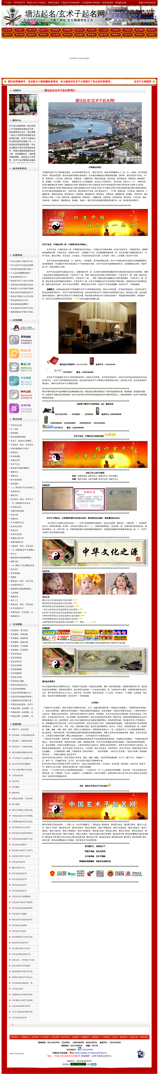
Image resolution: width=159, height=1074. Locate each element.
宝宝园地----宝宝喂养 (19, 650)
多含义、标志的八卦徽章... (22, 441)
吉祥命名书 (15, 491)
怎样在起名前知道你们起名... (23, 285)
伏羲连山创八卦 (17, 538)
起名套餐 (139, 30)
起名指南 (14, 484)
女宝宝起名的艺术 (19, 891)
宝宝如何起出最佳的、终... (22, 983)
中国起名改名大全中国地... (22, 816)
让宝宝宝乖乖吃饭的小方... (22, 693)
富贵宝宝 (14, 452)
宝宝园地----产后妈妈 (19, 646)
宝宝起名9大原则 (18, 931)
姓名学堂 (15, 781)
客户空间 (65, 1037)
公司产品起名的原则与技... (22, 1012)
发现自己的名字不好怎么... (22, 977)
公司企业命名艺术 (19, 1018)
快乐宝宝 (14, 569)
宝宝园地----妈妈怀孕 (19, 638)
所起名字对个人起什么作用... (23, 281)
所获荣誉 (55, 30)
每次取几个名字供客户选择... (23, 288)
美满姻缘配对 (26, 343)
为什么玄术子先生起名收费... (23, 265)
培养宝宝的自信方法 (19, 685)
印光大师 (14, 515)
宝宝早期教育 (16, 673)
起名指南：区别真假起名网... (23, 735)
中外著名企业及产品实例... (22, 1000)
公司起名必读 (17, 775)
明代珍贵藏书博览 (18, 437)
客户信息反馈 (16, 480)
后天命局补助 (26, 409)
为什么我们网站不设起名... (22, 770)
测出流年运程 (26, 395)
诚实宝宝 (14, 495)
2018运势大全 (26, 398)
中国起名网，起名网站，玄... (23, 708)
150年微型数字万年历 (20, 448)
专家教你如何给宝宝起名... (22, 821)
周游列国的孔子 (17, 542)
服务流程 (103, 34)
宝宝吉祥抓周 (16, 665)
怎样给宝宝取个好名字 (21, 856)
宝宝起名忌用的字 (19, 845)
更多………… (85, 622)
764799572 (71, 1050)
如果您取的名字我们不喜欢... (23, 312)
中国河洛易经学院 (102, 643)
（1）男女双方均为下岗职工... (23, 487)
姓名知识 (67, 34)
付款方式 (127, 34)
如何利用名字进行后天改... (22, 971)
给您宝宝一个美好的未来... (22, 747)
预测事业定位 (26, 368)
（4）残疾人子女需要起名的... (23, 565)
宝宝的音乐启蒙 (17, 681)
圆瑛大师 (14, 561)
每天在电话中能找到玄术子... (23, 292)
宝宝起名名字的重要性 (21, 896)
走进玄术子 (43, 30)
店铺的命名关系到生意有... (22, 994)
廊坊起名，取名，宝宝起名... (23, 604)
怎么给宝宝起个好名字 (21, 948)
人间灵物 (14, 593)
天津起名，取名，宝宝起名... (23, 445)
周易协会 (25, 1037)
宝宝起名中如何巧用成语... (22, 902)
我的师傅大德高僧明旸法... (22, 558)
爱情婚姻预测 (26, 341)
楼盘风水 (31, 34)
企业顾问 (75, 1037)
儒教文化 (14, 472)
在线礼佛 (133, 1037)
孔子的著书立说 (17, 522)
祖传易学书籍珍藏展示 (20, 468)
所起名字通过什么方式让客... (23, 296)
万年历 (115, 1037)
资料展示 (43, 34)
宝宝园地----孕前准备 (19, 634)
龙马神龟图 (15, 456)
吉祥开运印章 (16, 526)
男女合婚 (19, 34)
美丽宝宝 (14, 597)
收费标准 (115, 34)
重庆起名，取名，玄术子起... (23, 581)
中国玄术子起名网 (117, 643)
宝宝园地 (15, 787)
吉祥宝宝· (79, 30)
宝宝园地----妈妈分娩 (19, 642)
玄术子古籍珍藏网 (86, 643)
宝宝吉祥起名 (16, 654)
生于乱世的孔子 (17, 608)
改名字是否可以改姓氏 (21, 966)
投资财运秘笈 (26, 357)
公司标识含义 (16, 507)
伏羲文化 (14, 519)
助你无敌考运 (26, 384)
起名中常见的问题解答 (21, 764)
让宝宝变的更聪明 (18, 689)
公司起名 (115, 30)
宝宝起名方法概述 (19, 914)
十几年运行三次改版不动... (22, 758)
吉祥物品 (67, 30)
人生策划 (55, 34)
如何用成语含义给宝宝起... (22, 937)
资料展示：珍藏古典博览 (21, 741)
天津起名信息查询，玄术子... (23, 704)
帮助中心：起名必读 (20, 729)
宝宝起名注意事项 (19, 925)
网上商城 (15, 804)
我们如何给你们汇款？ (20, 300)
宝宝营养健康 (16, 669)
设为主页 (129, 11)
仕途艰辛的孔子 (17, 585)
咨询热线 (14, 433)
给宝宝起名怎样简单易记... (22, 833)
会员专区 (35, 1037)
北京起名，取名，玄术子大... (23, 499)
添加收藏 (140, 11)
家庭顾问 (85, 1037)
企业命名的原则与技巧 (21, 1006)
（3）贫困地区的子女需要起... (23, 550)
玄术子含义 (15, 464)
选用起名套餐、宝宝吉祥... (22, 798)
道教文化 (14, 476)
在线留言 (151, 34)
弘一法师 (14, 429)
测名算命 (124, 1037)
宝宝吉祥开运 (16, 661)
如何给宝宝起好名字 (20, 943)
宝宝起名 (91, 30)
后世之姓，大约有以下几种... (23, 960)
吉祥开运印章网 (72, 643)
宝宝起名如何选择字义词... (22, 839)
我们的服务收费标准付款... (22, 752)
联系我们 (150, 11)
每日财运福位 (26, 354)
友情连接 (144, 1037)
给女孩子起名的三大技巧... (22, 850)
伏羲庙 (13, 577)
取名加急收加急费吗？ (20, 304)
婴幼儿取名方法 (18, 868)
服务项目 (91, 34)
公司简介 (19, 30)
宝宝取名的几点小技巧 (21, 827)
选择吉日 (7, 34)
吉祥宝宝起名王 (58, 643)
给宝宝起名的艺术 (19, 873)
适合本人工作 (26, 370)
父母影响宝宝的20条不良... (22, 700)
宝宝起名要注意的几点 (21, 954)
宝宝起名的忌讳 (18, 862)
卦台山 (13, 554)
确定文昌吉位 (26, 382)
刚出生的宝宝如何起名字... (22, 920)
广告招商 (105, 1037)
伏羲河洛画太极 (17, 511)
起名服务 (79, 34)
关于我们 (45, 1037)
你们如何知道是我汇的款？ (22, 269)
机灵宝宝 (14, 530)
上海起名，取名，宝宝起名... (23, 546)
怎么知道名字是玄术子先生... (23, 308)
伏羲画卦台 (15, 616)
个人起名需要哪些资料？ (21, 273)
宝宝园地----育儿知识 (19, 630)
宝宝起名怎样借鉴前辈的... (22, 908)
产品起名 (127, 30)
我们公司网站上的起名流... (22, 810)
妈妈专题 (15, 793)
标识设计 (151, 30)
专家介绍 (31, 30)
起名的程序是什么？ (19, 277)
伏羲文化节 (15, 460)
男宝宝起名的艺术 (19, 885)
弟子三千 (14, 600)
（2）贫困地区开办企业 (20, 503)
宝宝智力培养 (16, 677)
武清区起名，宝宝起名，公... (23, 612)
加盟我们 (95, 1037)
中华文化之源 (16, 425)
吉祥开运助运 (26, 412)
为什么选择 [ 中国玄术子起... (22, 261)
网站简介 (15, 1037)
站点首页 (119, 11)
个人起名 (103, 30)
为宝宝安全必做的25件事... (22, 697)
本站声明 (55, 1037)
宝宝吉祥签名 (16, 658)
